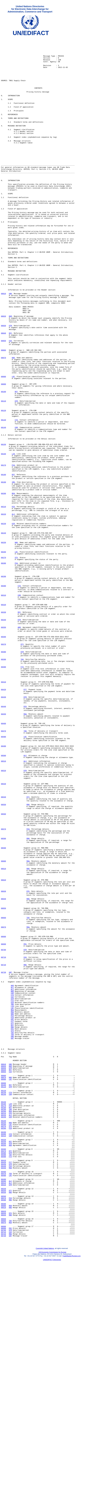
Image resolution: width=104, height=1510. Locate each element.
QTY (22, 766)
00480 (3, 877)
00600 (3, 1026)
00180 (3, 563)
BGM (10, 373)
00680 (3, 1117)
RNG (28, 959)
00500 (3, 900)
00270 (3, 662)
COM (16, 506)
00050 (3, 402)
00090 (3, 454)
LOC (13, 445)
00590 (3, 1011)
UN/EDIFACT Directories (52, 1501)
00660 (3, 1094)
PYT (25, 821)
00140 (3, 506)
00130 (3, 497)
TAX (22, 784)
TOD (25, 870)
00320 (3, 719)
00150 (3, 526)
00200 (3, 585)
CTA (16, 497)
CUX (10, 402)
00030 (3, 384)
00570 (3, 988)
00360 (3, 757)
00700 (3, 1133)
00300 (3, 696)
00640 (3, 1072)
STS (16, 662)
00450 (3, 850)
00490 (3, 888)
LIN (13, 538)
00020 (3, 373)
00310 (3, 707)
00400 (3, 793)
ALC (25, 900)
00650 (3, 1083)
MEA (13, 585)
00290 (3, 685)
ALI (13, 610)
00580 (3, 999)
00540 (3, 950)
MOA (25, 850)
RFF (10, 393)
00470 (3, 870)
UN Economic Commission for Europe (52, 1493)
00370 (3, 766)
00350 (3, 746)
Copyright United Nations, (45, 1489)
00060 (3, 413)
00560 (3, 970)
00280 (3, 669)
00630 (3, 1063)
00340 (3, 737)
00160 (3, 538)
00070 (3, 422)
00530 (3, 934)
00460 (3, 861)
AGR (19, 746)
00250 (3, 644)
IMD (13, 572)
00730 (3, 1160)
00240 (3, 633)
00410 (3, 811)
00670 (3, 1106)
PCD (13, 601)
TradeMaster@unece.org (71, 1497)
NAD (13, 422)
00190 (3, 572)
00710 (3, 1142)
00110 (3, 474)
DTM (10, 384)
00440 (3, 841)
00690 (3, 1126)
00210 (3, 601)
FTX (22, 793)
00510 (3, 907)
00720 (3, 1151)
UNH (10, 345)
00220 (3, 610)
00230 (3, 621)
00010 (3, 345)
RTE (28, 1063)
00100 (3, 463)
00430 (3, 830)
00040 (3, 393)
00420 (3, 821)
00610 (3, 1035)
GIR (13, 621)
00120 (3, 486)
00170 (3, 551)
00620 (3, 1049)
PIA (13, 551)
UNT (10, 1160)
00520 (3, 918)
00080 (3, 445)
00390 (3, 784)
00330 (3, 728)
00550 (3, 959)
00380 (3, 775)
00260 (3, 655)
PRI (25, 1126)
